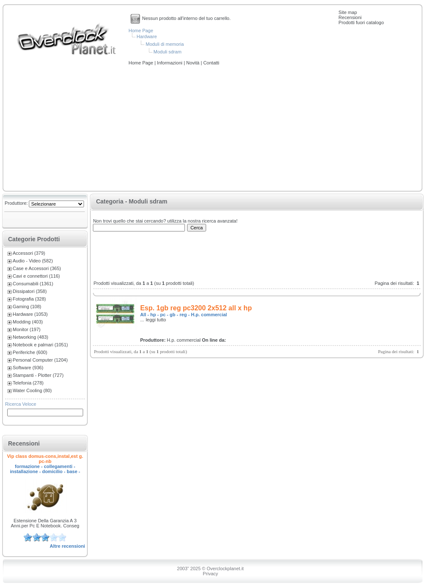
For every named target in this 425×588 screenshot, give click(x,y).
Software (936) (28, 367)
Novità (193, 62)
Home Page (141, 30)
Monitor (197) (26, 329)
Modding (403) (28, 321)
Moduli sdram (168, 51)
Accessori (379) (29, 253)
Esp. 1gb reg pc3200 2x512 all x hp (196, 308)
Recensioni (349, 17)
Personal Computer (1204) (40, 359)
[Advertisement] (212, 129)
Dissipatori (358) (30, 291)
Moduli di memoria (164, 44)
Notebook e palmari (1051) (40, 344)
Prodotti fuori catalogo (361, 22)
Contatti (211, 62)
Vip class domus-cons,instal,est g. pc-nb (45, 459)
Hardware (147, 36)
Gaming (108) (27, 306)
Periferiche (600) (30, 352)
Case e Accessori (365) (37, 268)
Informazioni (170, 62)
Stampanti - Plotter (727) (38, 375)
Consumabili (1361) (33, 283)
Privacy (210, 573)
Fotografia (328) (29, 298)
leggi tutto (156, 319)
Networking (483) (30, 337)
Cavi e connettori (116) (36, 276)
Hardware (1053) (30, 314)
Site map (347, 12)
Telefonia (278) (28, 382)
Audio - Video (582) (33, 260)
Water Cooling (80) (32, 390)
